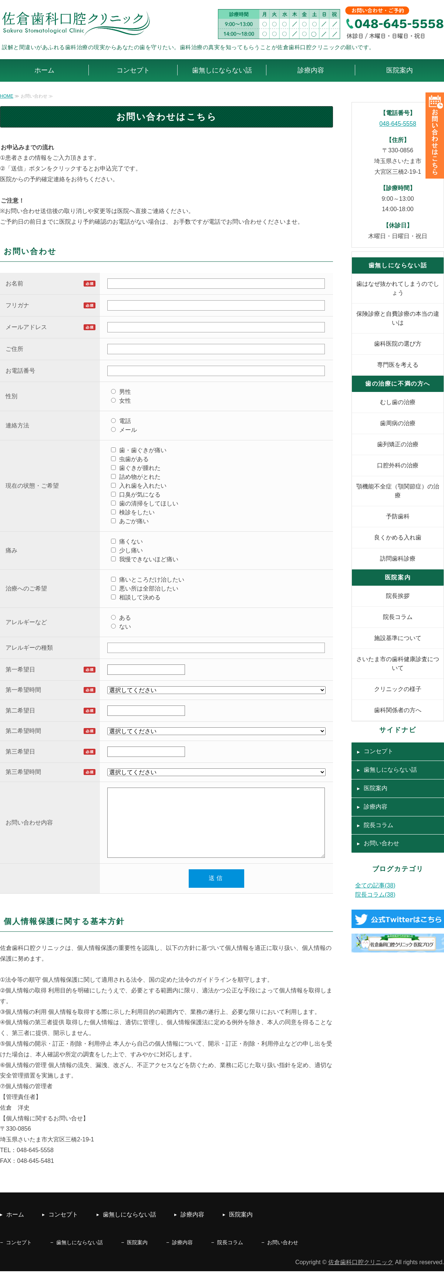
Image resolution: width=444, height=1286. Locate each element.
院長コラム (398, 617)
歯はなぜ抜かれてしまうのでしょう (397, 288)
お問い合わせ (381, 843)
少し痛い (127, 550)
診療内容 (310, 70)
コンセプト (133, 70)
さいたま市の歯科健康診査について (397, 663)
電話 (121, 421)
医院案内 (399, 70)
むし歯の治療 (398, 402)
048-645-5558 (397, 124)
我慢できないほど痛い (144, 559)
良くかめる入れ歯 (397, 537)
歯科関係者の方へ (397, 710)
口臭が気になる (136, 494)
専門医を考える (397, 365)
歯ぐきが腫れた (136, 468)
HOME (6, 96)
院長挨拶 (398, 596)
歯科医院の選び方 (397, 344)
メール (124, 430)
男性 (121, 392)
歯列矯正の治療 (397, 444)
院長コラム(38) (375, 894)
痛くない (127, 541)
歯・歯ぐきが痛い (138, 450)
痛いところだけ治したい (147, 579)
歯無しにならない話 (222, 70)
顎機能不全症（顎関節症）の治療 (397, 490)
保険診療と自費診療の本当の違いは (397, 318)
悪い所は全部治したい (144, 588)
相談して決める (136, 597)
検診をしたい (133, 512)
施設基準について (397, 638)
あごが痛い (130, 521)
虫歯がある (130, 459)
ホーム (44, 70)
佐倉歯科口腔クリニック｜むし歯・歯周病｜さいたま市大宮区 (77, 23)
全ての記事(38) (375, 885)
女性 (121, 400)
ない (121, 626)
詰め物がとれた (136, 477)
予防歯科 (398, 516)
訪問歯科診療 (398, 558)
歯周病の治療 (398, 423)
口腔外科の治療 (397, 465)
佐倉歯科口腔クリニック (360, 1277)
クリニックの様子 (397, 689)
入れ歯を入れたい (138, 486)
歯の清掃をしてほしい (144, 503)
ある (121, 618)
